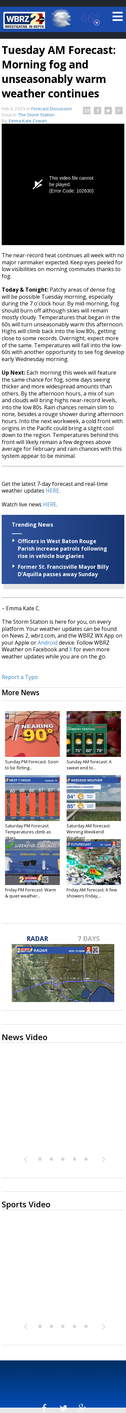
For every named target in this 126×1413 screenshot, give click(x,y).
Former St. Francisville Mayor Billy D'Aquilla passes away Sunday (63, 570)
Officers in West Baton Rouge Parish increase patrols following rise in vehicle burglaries (62, 548)
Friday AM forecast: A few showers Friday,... (92, 893)
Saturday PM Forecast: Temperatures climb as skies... (28, 832)
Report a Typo (20, 677)
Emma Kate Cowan (28, 121)
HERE (52, 490)
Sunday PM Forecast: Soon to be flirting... (31, 765)
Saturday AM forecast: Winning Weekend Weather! (89, 832)
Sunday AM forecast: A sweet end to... (89, 765)
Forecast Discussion (51, 109)
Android (47, 642)
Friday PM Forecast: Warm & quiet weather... (30, 893)
